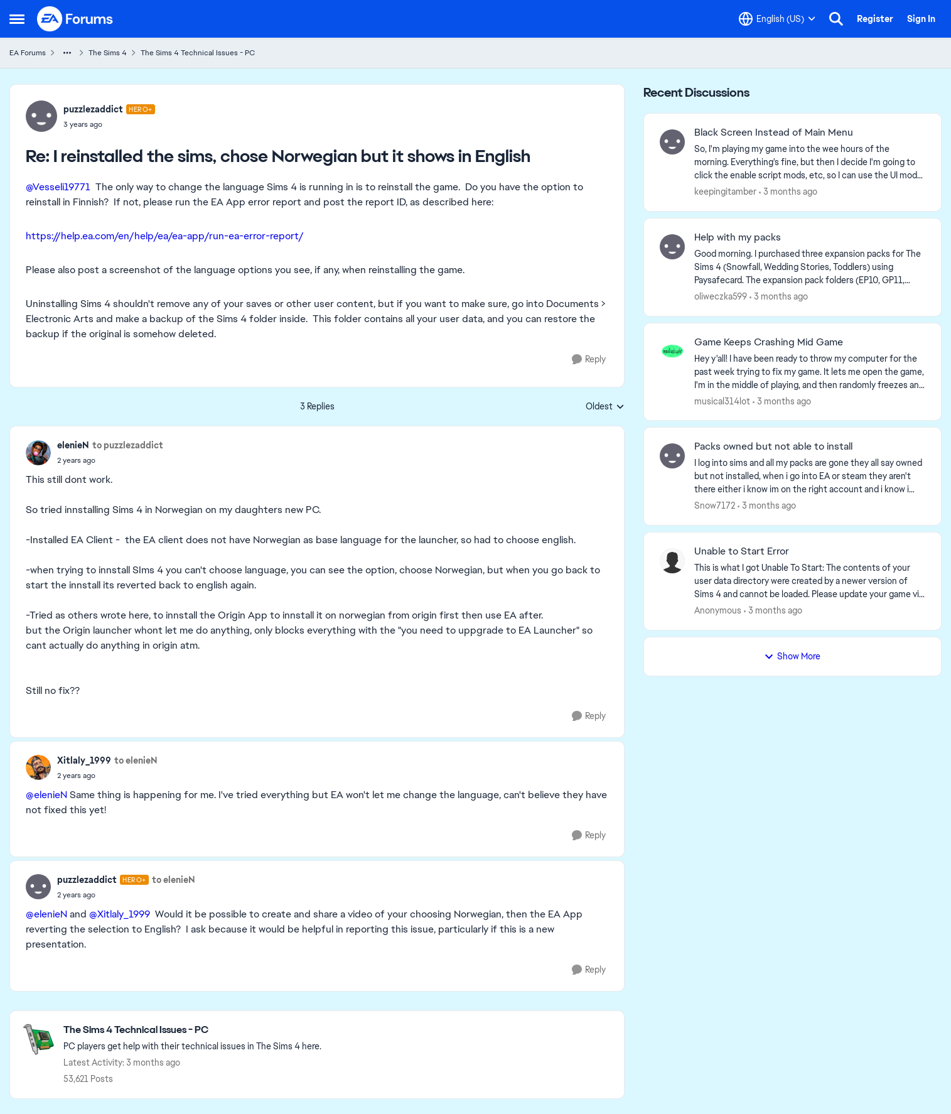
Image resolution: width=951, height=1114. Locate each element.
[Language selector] (777, 18)
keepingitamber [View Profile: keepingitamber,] (725, 191)
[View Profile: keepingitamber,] (672, 141)
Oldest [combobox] (605, 407)
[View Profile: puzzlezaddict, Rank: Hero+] (41, 116)
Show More (792, 656)
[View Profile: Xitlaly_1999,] (38, 767)
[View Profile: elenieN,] (38, 452)
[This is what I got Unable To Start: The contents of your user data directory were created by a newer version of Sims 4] (809, 581)
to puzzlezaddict (127, 445)
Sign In (921, 18)
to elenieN (136, 760)
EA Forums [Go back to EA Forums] (27, 53)
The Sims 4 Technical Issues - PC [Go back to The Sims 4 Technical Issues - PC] (198, 53)
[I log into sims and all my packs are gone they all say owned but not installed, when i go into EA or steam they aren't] (809, 476)
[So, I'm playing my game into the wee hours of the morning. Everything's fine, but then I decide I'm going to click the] (809, 162)
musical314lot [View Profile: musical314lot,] (722, 400)
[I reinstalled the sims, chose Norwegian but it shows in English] (109, 124)
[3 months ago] (788, 191)
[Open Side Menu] (17, 18)
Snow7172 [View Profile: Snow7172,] (714, 505)
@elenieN (46, 794)
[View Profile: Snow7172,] (672, 455)
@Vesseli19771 (58, 186)
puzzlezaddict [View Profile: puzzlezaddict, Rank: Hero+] (93, 109)
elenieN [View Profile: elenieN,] (73, 445)
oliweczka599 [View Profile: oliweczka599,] (720, 296)
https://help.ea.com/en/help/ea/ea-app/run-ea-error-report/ (165, 235)
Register (875, 18)
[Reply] (588, 359)
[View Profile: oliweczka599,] (672, 246)
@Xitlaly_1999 (119, 914)
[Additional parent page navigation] (67, 53)
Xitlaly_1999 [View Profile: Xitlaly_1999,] (84, 760)
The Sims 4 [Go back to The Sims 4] (108, 53)
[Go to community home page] (75, 18)
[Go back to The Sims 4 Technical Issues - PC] (192, 1030)
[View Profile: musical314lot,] (672, 351)
